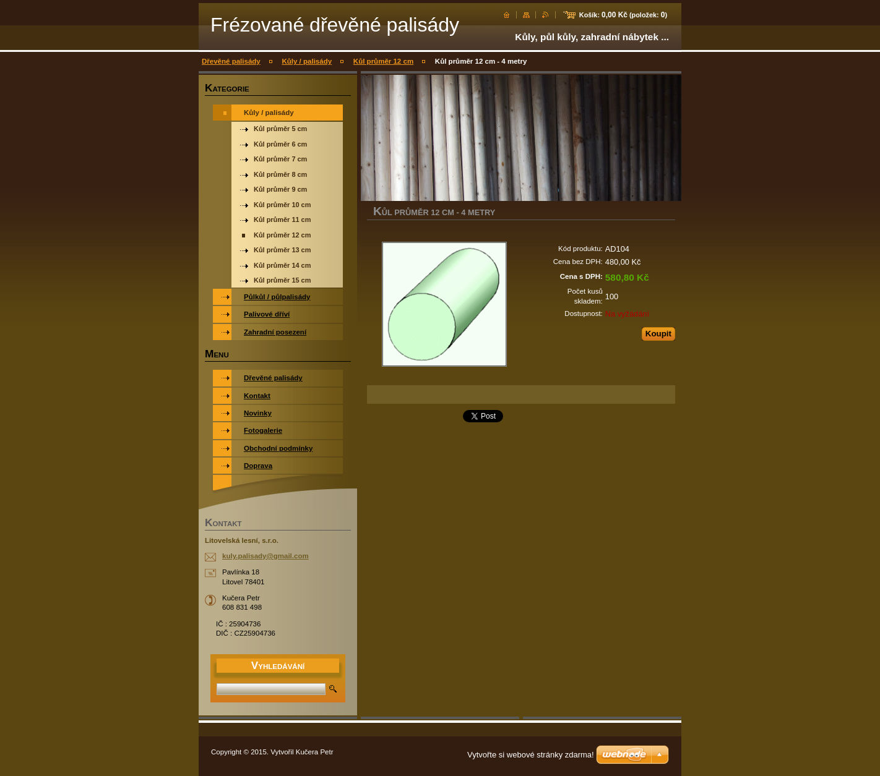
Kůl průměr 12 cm (383, 61)
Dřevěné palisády (231, 61)
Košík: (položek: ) (623, 15)
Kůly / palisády (307, 61)
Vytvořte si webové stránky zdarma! (530, 754)
